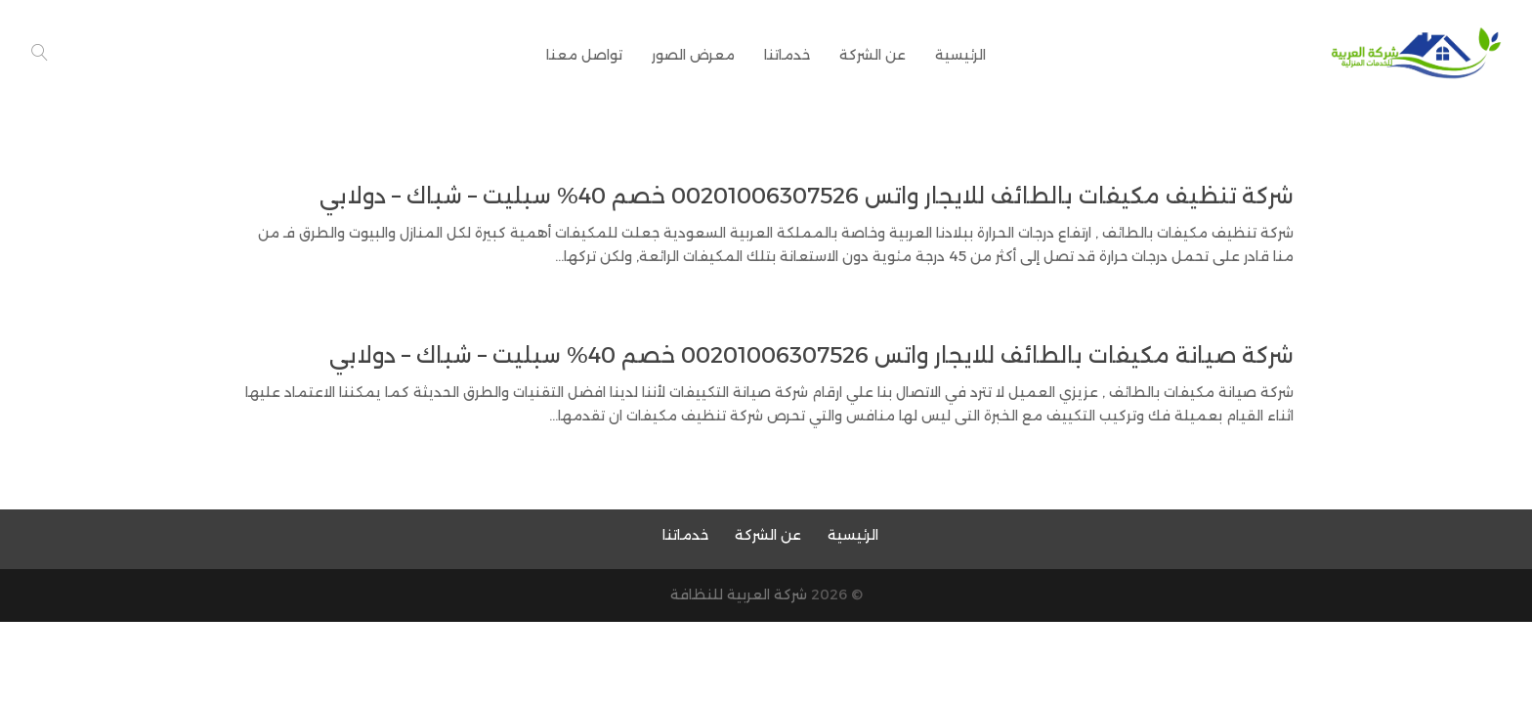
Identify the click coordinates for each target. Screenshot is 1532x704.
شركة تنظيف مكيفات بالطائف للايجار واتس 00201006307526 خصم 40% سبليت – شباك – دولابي (806, 196)
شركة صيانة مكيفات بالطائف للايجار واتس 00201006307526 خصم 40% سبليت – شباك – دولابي (811, 355)
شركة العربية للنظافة (738, 594)
